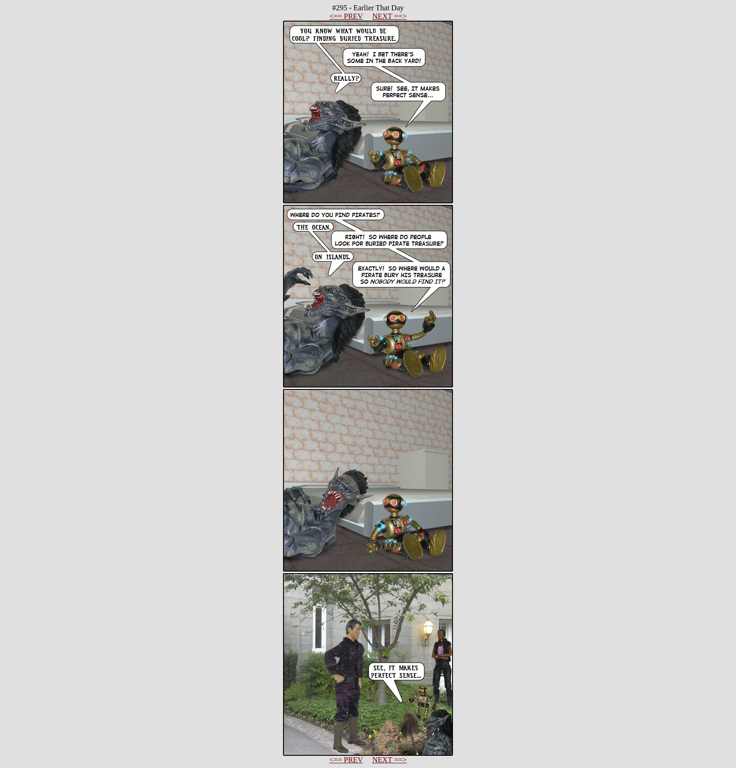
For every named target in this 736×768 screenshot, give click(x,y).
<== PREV (346, 16)
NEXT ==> (389, 16)
